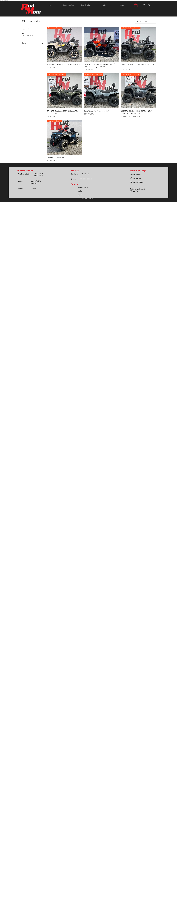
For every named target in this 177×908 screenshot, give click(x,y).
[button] (135, 5)
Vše (23, 33)
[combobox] (145, 21)
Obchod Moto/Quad (29, 36)
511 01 (80, 195)
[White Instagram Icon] (148, 4)
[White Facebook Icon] (144, 4)
